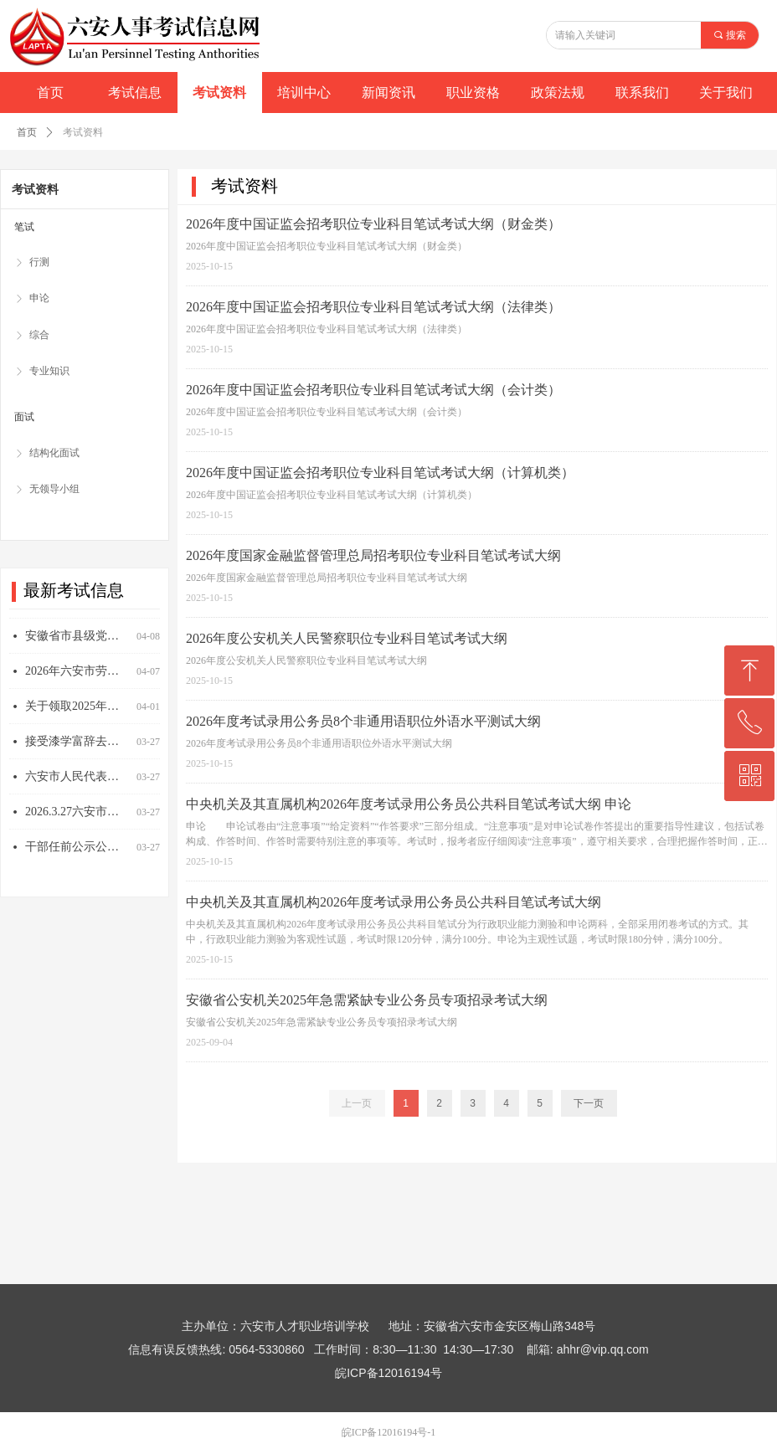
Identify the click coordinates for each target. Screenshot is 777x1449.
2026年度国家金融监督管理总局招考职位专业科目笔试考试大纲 (373, 555)
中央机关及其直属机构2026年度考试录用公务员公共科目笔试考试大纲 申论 (408, 804)
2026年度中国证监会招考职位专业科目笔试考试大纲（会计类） (373, 390)
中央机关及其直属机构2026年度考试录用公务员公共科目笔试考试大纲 (393, 902)
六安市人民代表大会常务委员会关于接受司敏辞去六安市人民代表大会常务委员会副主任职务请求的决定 (77, 784)
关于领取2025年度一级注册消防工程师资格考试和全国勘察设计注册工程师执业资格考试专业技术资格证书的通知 (77, 713)
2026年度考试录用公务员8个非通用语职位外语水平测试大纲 (363, 721)
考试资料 (83, 132)
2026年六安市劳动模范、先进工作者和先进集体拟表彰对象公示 (77, 678)
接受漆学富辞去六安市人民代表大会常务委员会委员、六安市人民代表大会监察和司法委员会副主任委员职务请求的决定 (77, 748)
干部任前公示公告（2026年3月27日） (77, 854)
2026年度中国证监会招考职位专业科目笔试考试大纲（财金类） (373, 224)
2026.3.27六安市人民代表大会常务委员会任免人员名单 (77, 819)
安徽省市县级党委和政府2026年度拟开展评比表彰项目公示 (77, 643)
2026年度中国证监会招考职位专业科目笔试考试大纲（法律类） (373, 307)
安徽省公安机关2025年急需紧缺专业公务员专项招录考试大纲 (367, 1000)
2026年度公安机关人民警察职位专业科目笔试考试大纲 (346, 638)
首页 (27, 132)
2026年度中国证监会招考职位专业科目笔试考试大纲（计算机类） (380, 472)
